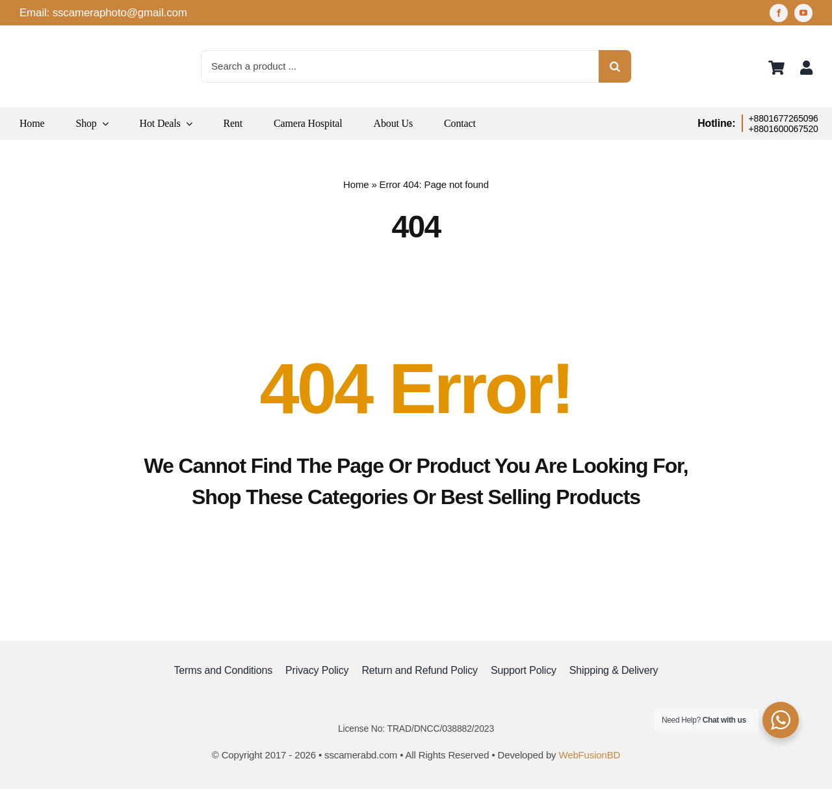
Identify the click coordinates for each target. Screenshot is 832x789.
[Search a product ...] (400, 66)
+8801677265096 (783, 118)
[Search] (615, 66)
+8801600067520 (783, 129)
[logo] (52, 39)
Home (356, 184)
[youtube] (803, 13)
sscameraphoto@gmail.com (120, 13)
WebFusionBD (589, 754)
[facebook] (779, 13)
